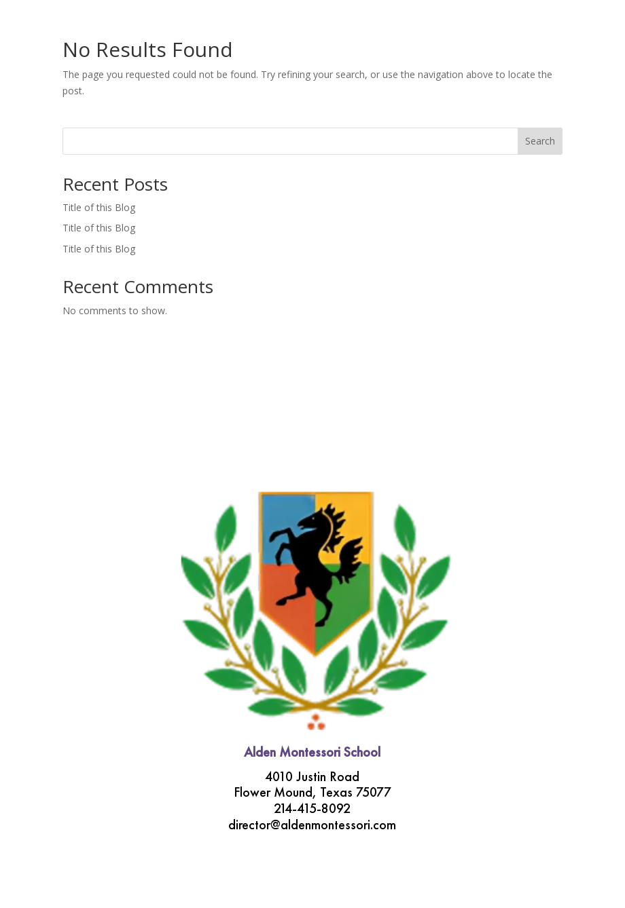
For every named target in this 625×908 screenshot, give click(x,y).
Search (540, 140)
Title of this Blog (98, 207)
